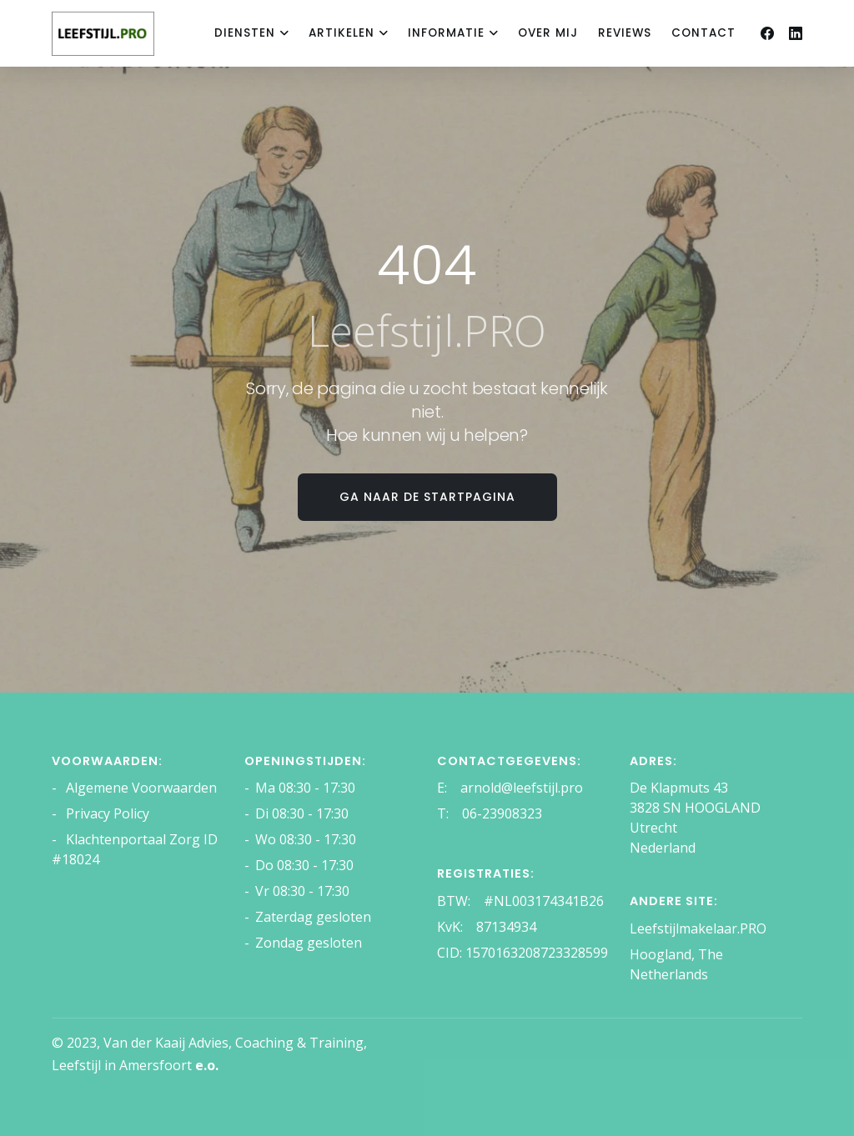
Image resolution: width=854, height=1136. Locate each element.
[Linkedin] (795, 33)
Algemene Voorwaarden (140, 787)
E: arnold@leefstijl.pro (510, 787)
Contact (703, 33)
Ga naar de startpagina (427, 496)
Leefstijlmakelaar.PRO (698, 928)
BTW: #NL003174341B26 (520, 901)
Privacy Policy (106, 813)
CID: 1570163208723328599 (522, 952)
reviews (624, 33)
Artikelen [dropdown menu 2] (341, 33)
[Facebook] (767, 33)
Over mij (548, 33)
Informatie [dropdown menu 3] (446, 33)
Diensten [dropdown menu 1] (244, 33)
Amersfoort (169, 1065)
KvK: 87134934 (486, 927)
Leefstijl (76, 1065)
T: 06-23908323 (489, 813)
